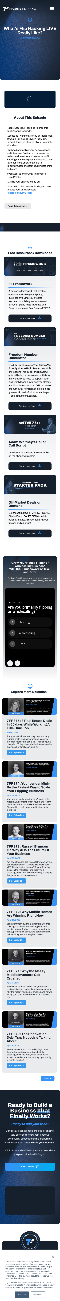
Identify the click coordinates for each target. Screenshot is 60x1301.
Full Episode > (16, 752)
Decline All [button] (37, 1295)
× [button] (53, 1256)
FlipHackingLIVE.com (19, 192)
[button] (52, 8)
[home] (19, 9)
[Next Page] (48, 1078)
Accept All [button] (22, 1295)
